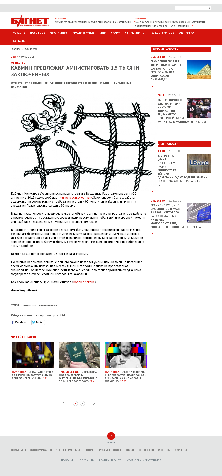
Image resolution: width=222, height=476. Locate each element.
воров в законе (84, 282)
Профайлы (68, 460)
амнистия (29, 305)
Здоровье (164, 450)
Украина (19, 33)
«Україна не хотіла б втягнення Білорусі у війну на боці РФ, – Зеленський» (33, 373)
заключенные (48, 305)
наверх (111, 442)
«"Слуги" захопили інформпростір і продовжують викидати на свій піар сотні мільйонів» (126, 375)
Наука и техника (162, 33)
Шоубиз (130, 450)
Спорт (115, 33)
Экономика (58, 33)
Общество (186, 33)
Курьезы (19, 41)
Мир (103, 33)
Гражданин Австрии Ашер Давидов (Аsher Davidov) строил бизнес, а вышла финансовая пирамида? (166, 70)
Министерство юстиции (76, 197)
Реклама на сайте (110, 460)
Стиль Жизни (135, 33)
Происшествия (83, 33)
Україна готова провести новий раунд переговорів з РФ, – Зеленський (93, 22)
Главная (16, 49)
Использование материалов (143, 460)
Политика (37, 33)
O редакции (87, 460)
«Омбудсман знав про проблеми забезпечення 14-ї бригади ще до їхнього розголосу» (79, 375)
